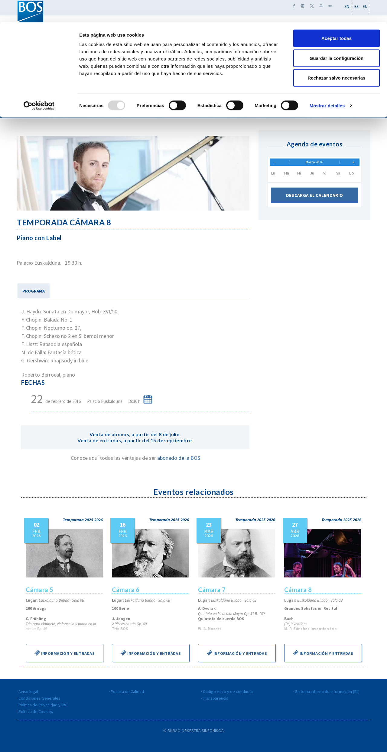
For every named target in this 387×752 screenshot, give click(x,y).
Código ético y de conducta (228, 691)
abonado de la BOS (178, 457)
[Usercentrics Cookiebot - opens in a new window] (39, 83)
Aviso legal (28, 691)
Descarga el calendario (314, 198)
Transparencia (215, 698)
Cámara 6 (126, 589)
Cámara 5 (40, 589)
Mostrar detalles (327, 83)
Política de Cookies (35, 711)
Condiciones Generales (39, 698)
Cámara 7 (212, 589)
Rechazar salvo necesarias (337, 55)
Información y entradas (64, 652)
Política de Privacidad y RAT (43, 705)
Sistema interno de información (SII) (327, 691)
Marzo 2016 (314, 163)
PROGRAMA (33, 291)
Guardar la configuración (336, 35)
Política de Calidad (127, 691)
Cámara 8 (298, 589)
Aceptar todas (336, 15)
